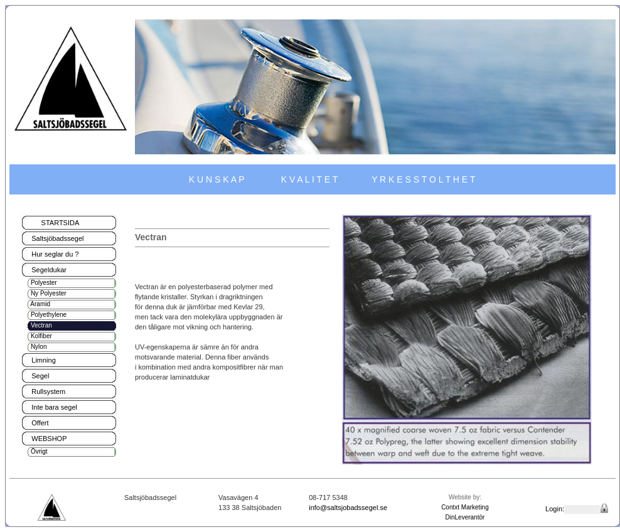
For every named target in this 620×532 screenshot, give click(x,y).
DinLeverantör (465, 517)
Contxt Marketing (465, 507)
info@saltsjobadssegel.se (348, 507)
